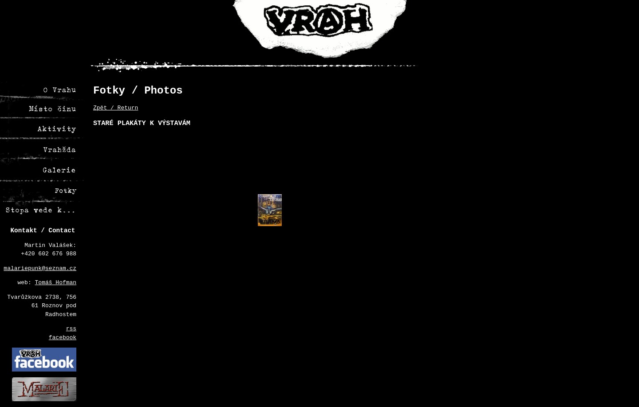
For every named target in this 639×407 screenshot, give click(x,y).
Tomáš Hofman (56, 282)
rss (71, 328)
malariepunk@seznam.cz (40, 268)
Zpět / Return (115, 108)
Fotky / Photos (138, 91)
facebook (62, 337)
